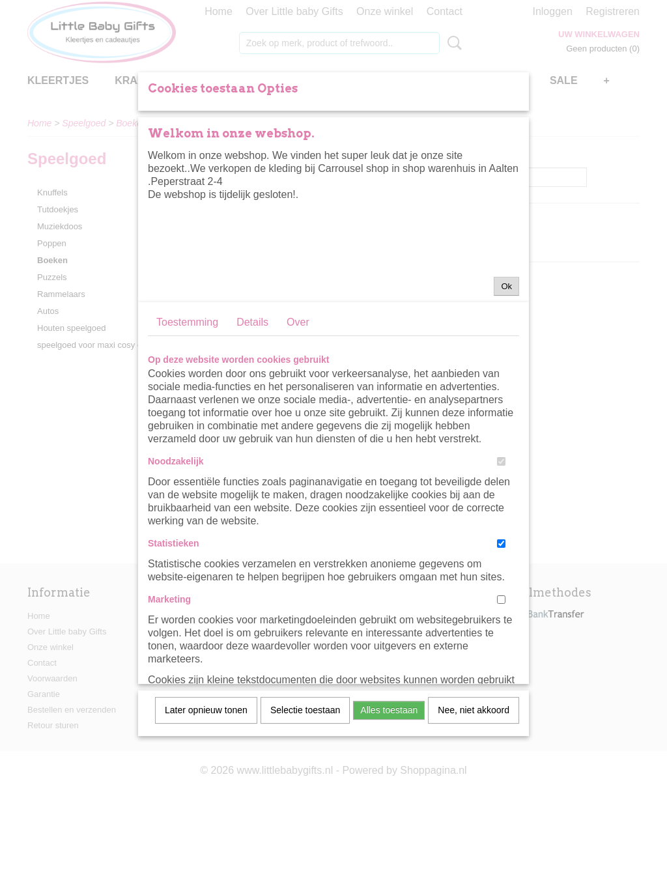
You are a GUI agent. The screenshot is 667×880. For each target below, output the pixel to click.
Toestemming (187, 393)
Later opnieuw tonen (206, 781)
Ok (506, 357)
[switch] (501, 532)
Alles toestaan (389, 781)
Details (252, 393)
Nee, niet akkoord (473, 781)
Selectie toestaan (305, 781)
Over (298, 393)
